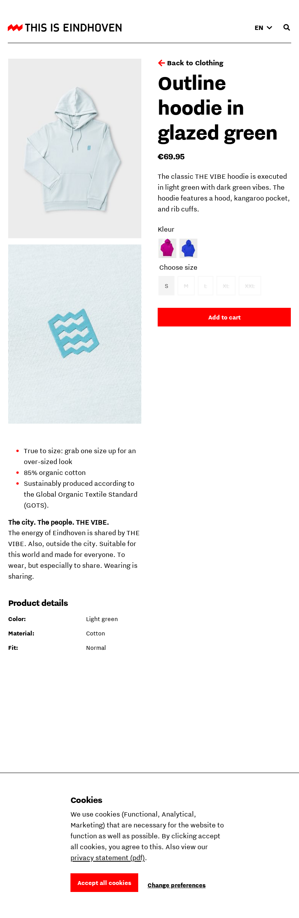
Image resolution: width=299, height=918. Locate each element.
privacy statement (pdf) (107, 857)
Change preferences (177, 885)
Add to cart (224, 317)
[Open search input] (286, 27)
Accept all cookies (104, 883)
